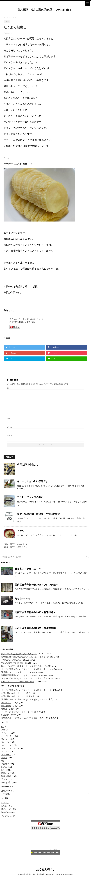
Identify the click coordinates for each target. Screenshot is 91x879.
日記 (3, 770)
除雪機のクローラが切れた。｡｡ (15, 672)
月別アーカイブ (7, 791)
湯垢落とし (6, 702)
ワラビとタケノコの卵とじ (31, 497)
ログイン (5, 803)
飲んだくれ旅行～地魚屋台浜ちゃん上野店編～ (22, 666)
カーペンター (7, 736)
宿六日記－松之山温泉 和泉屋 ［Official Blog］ (45, 10)
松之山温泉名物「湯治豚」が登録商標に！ (39, 514)
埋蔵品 (4, 709)
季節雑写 (5, 764)
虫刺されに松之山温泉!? (12, 663)
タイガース (6, 745)
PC (2, 727)
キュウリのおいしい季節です (32, 481)
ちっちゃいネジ (23, 598)
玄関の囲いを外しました (12, 693)
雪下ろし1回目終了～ (18, 547)
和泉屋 (4, 758)
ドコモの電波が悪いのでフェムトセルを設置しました (25, 669)
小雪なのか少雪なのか (11, 660)
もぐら (20, 530)
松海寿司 (5, 715)
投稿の (6, 806)
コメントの (8, 809)
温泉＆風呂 (6, 776)
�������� (55, 849)
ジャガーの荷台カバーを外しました (17, 712)
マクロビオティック (10, 748)
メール (10, 427)
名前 (9, 418)
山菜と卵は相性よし (28, 464)
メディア (5, 751)
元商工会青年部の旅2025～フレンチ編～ (36, 584)
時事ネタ (5, 773)
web (3, 730)
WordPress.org (8, 812)
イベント (5, 733)
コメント (10, 388)
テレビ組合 (6, 706)
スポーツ (5, 742)
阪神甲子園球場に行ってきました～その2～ (21, 675)
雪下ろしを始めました (19, 544)
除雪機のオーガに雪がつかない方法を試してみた (23, 657)
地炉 (3, 761)
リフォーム (6, 754)
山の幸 (8, 338)
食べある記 (6, 782)
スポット (5, 739)
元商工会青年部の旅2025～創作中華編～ (36, 628)
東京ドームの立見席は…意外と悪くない (19, 654)
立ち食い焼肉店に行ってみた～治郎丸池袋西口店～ (24, 678)
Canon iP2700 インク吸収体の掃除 (17, 682)
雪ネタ (4, 779)
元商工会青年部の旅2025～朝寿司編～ (35, 612)
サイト (9, 435)
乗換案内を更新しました (28, 568)
